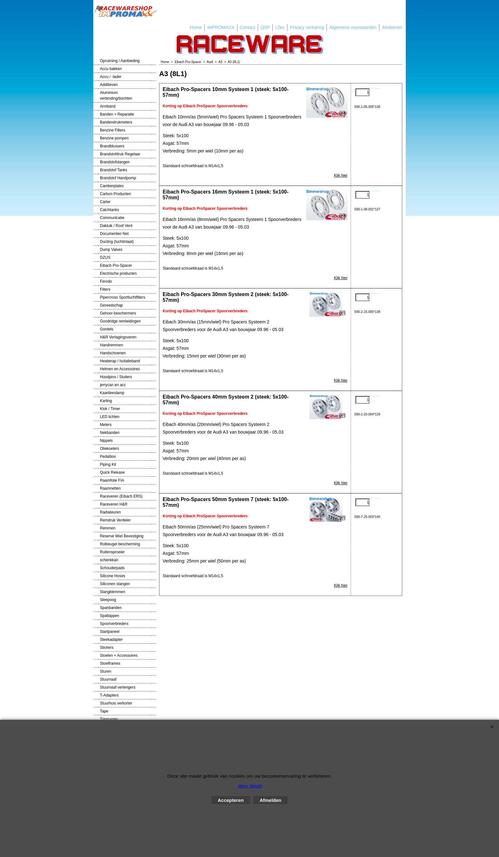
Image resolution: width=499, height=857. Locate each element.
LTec (280, 27)
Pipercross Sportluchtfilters (122, 297)
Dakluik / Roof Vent (116, 225)
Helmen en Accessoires (120, 369)
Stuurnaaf (108, 679)
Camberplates (112, 186)
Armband (108, 106)
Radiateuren (110, 512)
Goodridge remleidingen (120, 321)
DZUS (105, 257)
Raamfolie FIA (112, 480)
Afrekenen (392, 27)
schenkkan (109, 560)
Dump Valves (111, 249)
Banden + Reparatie (117, 114)
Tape (104, 711)
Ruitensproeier (112, 552)
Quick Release (112, 472)
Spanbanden (111, 608)
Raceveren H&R (114, 504)
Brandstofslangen (115, 162)
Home (196, 27)
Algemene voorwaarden (352, 27)
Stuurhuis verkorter (116, 703)
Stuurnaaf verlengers (117, 687)
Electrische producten (118, 273)
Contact (247, 27)
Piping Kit (108, 464)
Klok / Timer (110, 409)
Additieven (109, 84)
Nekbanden (109, 432)
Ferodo (106, 281)
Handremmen (111, 345)
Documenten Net (114, 233)
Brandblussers (112, 146)
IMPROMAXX (221, 27)
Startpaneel (109, 631)
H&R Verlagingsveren (118, 337)
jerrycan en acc (113, 385)
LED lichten (109, 416)
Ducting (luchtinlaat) (117, 241)
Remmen (108, 528)
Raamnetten (110, 488)
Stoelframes (110, 663)
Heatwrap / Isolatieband (120, 361)
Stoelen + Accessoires (118, 655)
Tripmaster (109, 719)
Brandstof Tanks (113, 170)
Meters (106, 424)
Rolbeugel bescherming (120, 544)
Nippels (106, 440)
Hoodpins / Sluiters (116, 377)
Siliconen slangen (115, 584)
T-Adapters (109, 695)
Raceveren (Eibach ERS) (121, 496)
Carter (105, 202)
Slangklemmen (112, 592)
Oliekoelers (109, 448)
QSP (265, 27)
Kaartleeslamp (112, 393)
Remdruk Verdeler (115, 520)
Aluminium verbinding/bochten (116, 95)
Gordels (106, 329)
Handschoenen (113, 353)
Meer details (250, 786)
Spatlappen (109, 615)
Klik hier (341, 175)
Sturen (105, 671)
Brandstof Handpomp (118, 178)
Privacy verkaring (307, 27)
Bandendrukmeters (116, 122)
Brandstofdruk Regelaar (120, 154)
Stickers (107, 647)
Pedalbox (108, 456)
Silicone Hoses (112, 576)
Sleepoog (108, 600)
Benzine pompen (114, 138)
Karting (106, 401)
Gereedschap (111, 305)
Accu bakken (111, 69)
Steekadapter (111, 639)
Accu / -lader (110, 76)
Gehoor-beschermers (118, 313)
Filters (105, 289)
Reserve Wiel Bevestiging (122, 536)
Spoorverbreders (114, 623)
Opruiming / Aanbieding (120, 61)
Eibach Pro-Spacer (116, 265)
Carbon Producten (115, 194)
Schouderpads (112, 568)
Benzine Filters (112, 130)
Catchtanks (109, 210)
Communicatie (112, 218)
